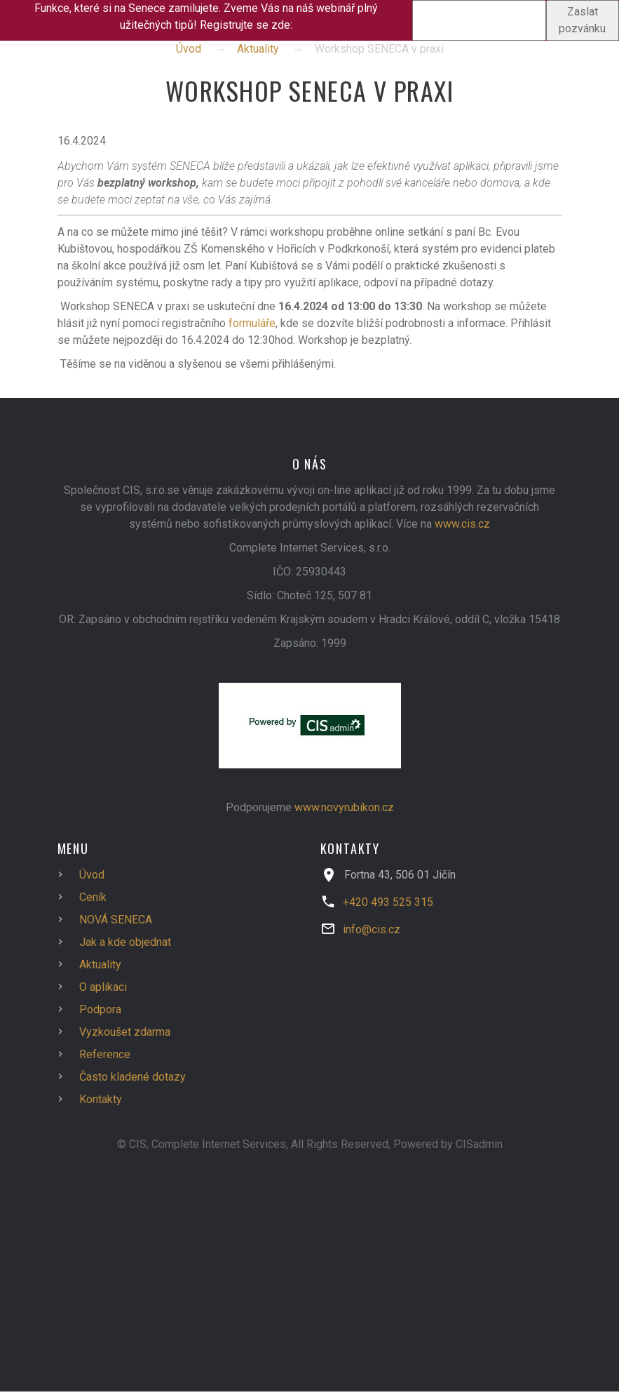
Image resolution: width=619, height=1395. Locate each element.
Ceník (93, 897)
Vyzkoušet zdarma (124, 1032)
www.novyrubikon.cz (344, 807)
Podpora (100, 1009)
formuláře (252, 323)
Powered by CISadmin (448, 1144)
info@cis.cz (371, 929)
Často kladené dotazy (132, 1076)
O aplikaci (103, 987)
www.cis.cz (462, 523)
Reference (104, 1054)
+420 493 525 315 (388, 902)
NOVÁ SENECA (115, 919)
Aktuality (258, 48)
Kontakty (100, 1099)
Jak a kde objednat (125, 942)
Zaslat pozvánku (582, 20)
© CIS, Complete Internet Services (201, 1144)
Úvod (188, 48)
